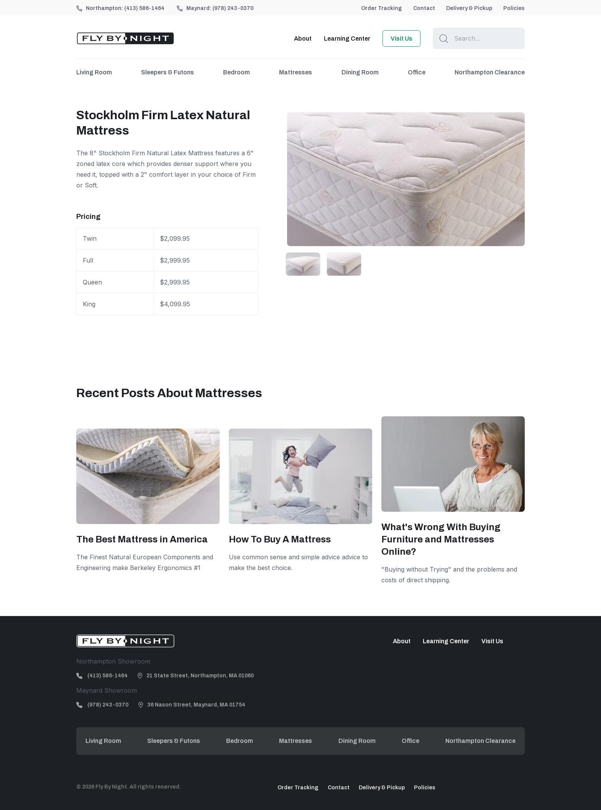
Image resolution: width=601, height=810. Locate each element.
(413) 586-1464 (144, 8)
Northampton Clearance (490, 72)
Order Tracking (381, 8)
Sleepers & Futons (167, 72)
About (303, 38)
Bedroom (236, 72)
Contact (424, 8)
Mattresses (295, 72)
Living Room (94, 72)
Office (416, 72)
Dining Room (360, 72)
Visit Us (401, 38)
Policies (514, 8)
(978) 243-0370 (232, 8)
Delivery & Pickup (469, 8)
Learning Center (347, 38)
